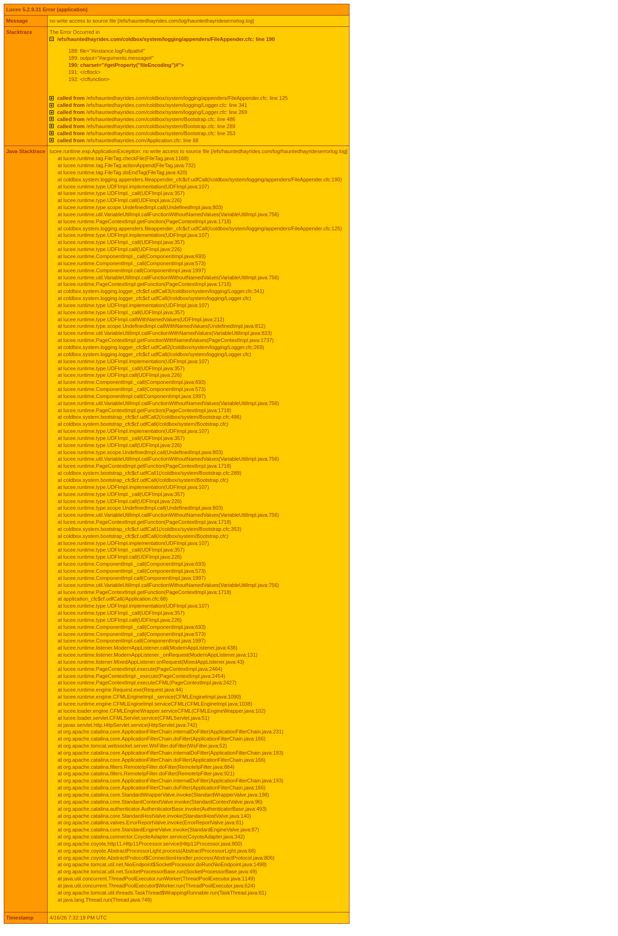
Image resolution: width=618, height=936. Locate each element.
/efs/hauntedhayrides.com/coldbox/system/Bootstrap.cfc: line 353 (146, 133)
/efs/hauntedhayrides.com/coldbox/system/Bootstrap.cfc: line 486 (146, 119)
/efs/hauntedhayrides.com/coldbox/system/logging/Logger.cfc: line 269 (152, 112)
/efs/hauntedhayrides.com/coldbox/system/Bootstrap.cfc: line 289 (146, 126)
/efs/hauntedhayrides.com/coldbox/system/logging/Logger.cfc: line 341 (152, 105)
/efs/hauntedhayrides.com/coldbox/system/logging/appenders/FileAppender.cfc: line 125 (172, 98)
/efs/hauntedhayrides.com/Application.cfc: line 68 (127, 140)
